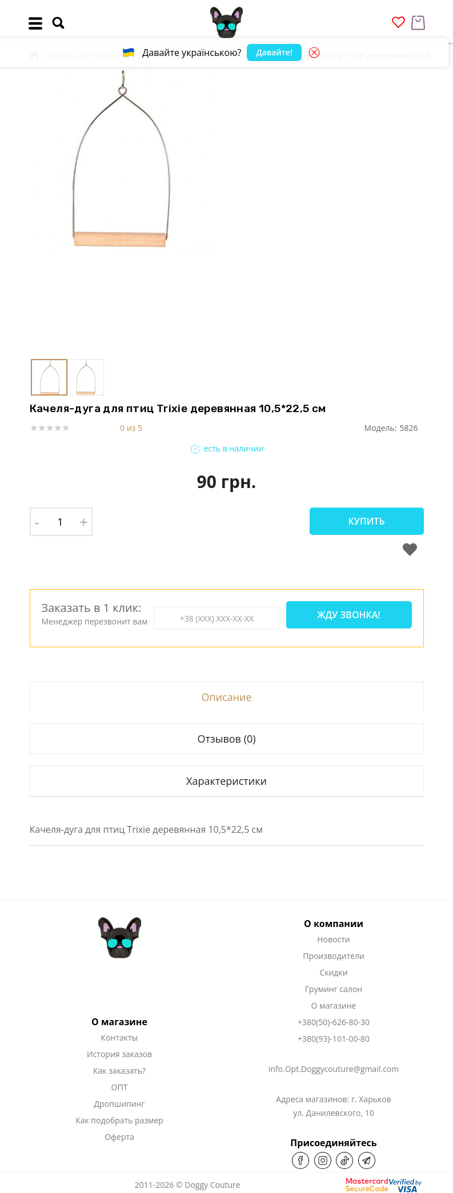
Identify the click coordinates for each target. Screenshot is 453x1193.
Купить (366, 521)
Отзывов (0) (226, 738)
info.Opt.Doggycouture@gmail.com (333, 1068)
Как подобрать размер (119, 1120)
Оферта (119, 1136)
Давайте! (274, 52)
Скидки (333, 972)
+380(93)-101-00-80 (334, 1038)
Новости (333, 939)
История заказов (119, 1054)
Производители (333, 955)
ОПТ (119, 1087)
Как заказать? (119, 1070)
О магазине (333, 1005)
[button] (292, 210)
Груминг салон (333, 989)
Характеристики (226, 781)
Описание (226, 697)
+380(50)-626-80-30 (334, 1022)
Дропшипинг (119, 1103)
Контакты (119, 1037)
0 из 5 (131, 427)
